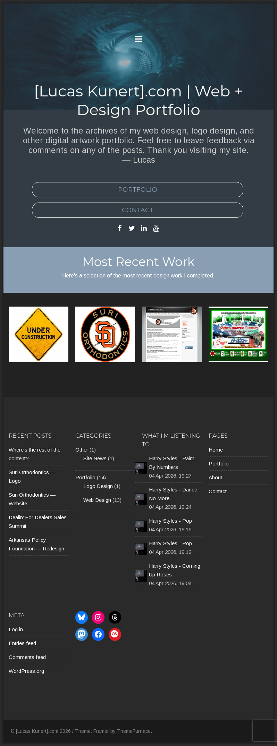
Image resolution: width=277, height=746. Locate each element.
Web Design (97, 500)
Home (216, 450)
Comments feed (27, 657)
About (215, 477)
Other (81, 450)
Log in (16, 629)
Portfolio (137, 190)
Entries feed (22, 643)
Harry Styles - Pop (170, 521)
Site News (95, 458)
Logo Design (98, 486)
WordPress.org (26, 671)
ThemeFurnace (134, 731)
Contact (137, 210)
